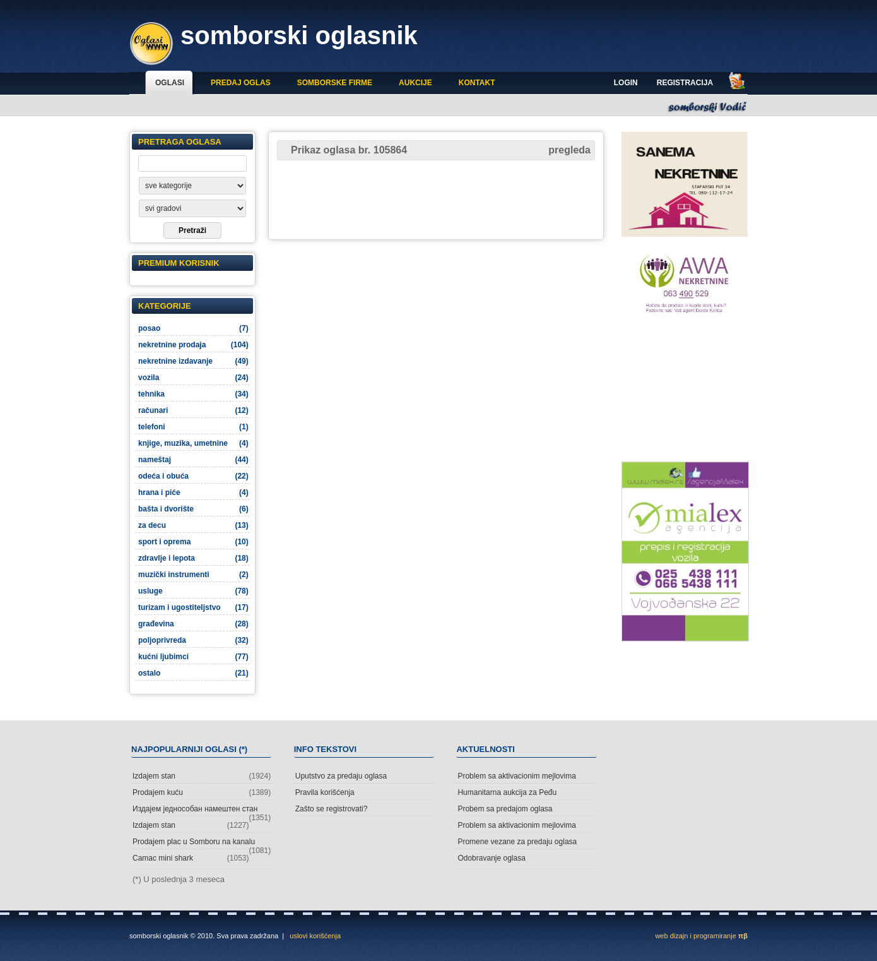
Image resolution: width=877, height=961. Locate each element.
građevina (193, 623)
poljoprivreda (193, 640)
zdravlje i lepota (193, 558)
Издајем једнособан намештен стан (201, 810)
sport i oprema (193, 541)
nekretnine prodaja (193, 344)
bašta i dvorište (193, 508)
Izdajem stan (201, 776)
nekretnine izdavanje (193, 361)
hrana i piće (193, 492)
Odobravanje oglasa (491, 858)
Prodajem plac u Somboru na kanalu (201, 843)
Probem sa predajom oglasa (504, 808)
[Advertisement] (436, 199)
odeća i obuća (193, 476)
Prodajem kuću (201, 792)
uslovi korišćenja (315, 936)
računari (193, 410)
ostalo (193, 673)
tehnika (193, 394)
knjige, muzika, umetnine (193, 443)
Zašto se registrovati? (331, 808)
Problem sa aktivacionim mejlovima (516, 776)
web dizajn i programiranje (701, 936)
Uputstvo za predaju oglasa (341, 776)
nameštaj (193, 459)
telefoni (193, 426)
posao (193, 328)
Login (626, 82)
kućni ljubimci (193, 656)
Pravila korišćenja (325, 792)
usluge (193, 591)
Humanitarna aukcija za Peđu (506, 792)
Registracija (684, 82)
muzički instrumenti (193, 574)
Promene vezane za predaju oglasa (517, 841)
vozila (193, 377)
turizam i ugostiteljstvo (193, 607)
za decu (193, 525)
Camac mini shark (190, 858)
